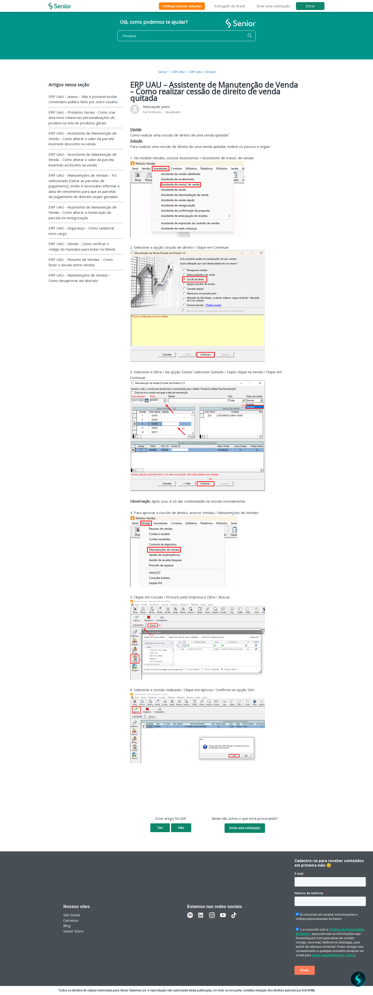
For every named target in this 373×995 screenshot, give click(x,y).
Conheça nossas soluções (182, 6)
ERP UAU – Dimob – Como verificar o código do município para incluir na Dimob (82, 246)
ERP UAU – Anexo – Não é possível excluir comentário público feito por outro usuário (83, 99)
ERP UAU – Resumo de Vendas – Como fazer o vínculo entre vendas (81, 262)
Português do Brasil (229, 6)
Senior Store (73, 931)
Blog (67, 925)
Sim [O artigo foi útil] (160, 827)
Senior (162, 72)
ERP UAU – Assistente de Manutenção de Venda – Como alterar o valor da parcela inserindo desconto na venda (83, 138)
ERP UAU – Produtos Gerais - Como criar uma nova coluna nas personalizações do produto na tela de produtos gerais (82, 117)
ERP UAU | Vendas (202, 72)
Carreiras (70, 920)
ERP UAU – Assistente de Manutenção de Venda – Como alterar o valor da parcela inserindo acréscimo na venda (83, 159)
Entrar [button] (310, 6)
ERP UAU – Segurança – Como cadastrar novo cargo (81, 231)
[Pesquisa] (186, 35)
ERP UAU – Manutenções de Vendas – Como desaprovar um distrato (80, 278)
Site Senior (72, 914)
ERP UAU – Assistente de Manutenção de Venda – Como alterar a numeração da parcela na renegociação (83, 212)
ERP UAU (178, 72)
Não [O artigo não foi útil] (181, 827)
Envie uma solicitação (273, 6)
